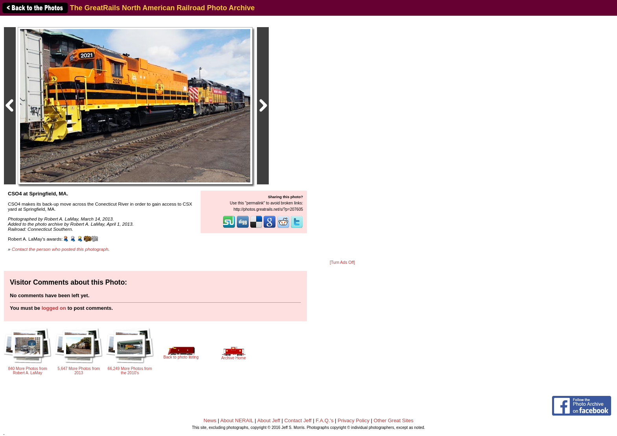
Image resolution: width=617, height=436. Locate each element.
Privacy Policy (353, 420)
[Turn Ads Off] (342, 262)
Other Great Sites (394, 420)
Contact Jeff (298, 420)
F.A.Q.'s (324, 420)
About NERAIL (236, 420)
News (209, 420)
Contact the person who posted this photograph (60, 249)
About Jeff (268, 420)
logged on (54, 308)
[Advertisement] (342, 138)
